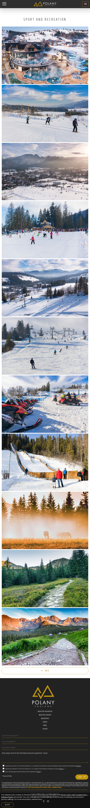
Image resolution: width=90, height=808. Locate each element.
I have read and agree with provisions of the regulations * (23, 772)
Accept (7, 804)
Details (39, 772)
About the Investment (45, 711)
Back (45, 670)
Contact (45, 728)
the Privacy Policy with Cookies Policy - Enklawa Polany (44, 787)
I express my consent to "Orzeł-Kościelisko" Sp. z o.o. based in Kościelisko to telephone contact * (35, 769)
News (45, 725)
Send (82, 777)
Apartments (45, 718)
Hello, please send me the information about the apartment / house (45, 757)
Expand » (78, 766)
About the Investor (45, 715)
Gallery (45, 722)
